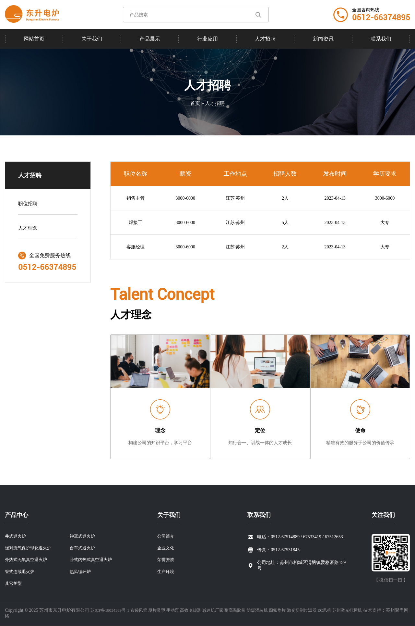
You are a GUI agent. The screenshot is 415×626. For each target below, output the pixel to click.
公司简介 (165, 534)
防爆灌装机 (270, 610)
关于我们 (91, 39)
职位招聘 (28, 204)
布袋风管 (143, 610)
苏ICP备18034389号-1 (111, 610)
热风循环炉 (81, 571)
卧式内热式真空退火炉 (92, 558)
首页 (194, 103)
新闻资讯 (323, 39)
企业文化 (165, 546)
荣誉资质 (165, 558)
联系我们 (381, 39)
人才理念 (28, 229)
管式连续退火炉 (21, 571)
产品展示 (149, 39)
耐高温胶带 (246, 610)
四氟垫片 (292, 610)
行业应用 (207, 39)
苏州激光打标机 (367, 610)
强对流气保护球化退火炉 (30, 546)
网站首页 (34, 39)
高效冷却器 (198, 610)
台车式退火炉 (83, 546)
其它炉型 (14, 583)
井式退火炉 (16, 534)
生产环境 (165, 571)
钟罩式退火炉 (83, 534)
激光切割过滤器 (318, 610)
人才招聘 (265, 39)
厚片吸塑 (162, 610)
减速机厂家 (222, 610)
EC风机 (342, 610)
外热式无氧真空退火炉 (27, 558)
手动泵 (179, 610)
